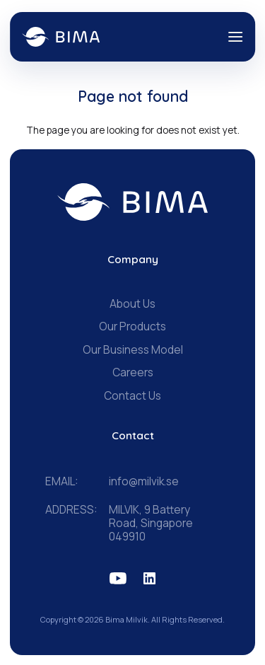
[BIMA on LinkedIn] (149, 578)
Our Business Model (133, 350)
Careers (132, 372)
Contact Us (132, 396)
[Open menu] (235, 37)
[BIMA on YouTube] (118, 578)
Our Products (132, 326)
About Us (132, 304)
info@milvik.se (144, 481)
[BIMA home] (132, 202)
